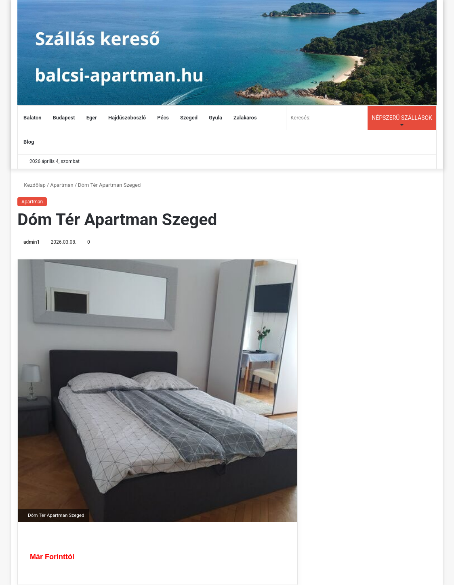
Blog (28, 142)
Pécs (163, 118)
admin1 (31, 242)
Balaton (32, 118)
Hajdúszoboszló (127, 118)
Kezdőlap (31, 185)
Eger (91, 118)
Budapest (64, 118)
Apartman (61, 185)
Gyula (215, 118)
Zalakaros (245, 118)
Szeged (189, 118)
